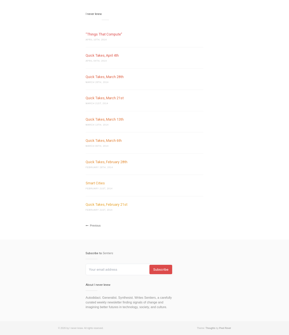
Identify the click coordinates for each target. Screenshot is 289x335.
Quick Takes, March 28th (105, 77)
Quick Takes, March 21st (105, 98)
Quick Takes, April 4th (102, 55)
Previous (93, 225)
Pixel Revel (225, 328)
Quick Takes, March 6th (104, 140)
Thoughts (210, 328)
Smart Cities (95, 183)
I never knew (94, 14)
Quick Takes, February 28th (106, 162)
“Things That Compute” (104, 34)
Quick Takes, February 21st (106, 204)
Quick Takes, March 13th (105, 119)
